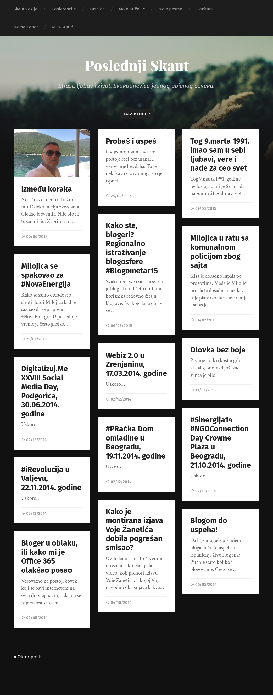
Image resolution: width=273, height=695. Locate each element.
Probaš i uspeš (131, 141)
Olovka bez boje (214, 350)
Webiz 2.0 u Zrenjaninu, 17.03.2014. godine (139, 364)
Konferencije (64, 9)
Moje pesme (170, 9)
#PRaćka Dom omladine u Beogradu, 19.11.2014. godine (139, 443)
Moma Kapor (26, 27)
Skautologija (25, 9)
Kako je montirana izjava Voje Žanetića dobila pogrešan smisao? (137, 530)
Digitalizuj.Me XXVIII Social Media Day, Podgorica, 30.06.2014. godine (44, 391)
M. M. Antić (62, 27)
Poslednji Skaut (137, 65)
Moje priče (129, 9)
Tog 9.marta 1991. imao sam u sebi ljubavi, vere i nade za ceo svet (219, 155)
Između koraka (46, 189)
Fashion (97, 9)
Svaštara (204, 9)
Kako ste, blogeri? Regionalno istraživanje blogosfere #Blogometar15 (132, 248)
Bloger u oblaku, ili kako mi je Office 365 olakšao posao (49, 557)
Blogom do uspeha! (205, 526)
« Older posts (28, 657)
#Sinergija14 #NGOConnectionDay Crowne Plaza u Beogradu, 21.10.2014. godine (217, 443)
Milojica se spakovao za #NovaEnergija (46, 275)
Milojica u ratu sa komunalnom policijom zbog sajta (219, 252)
